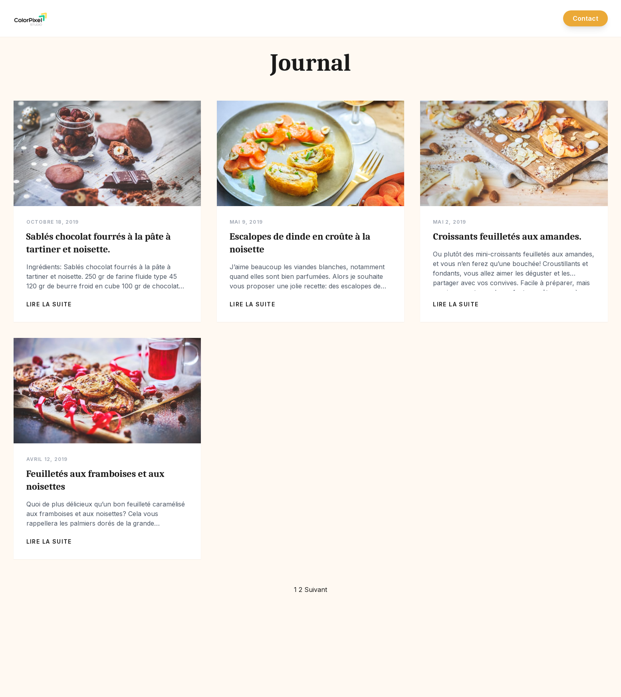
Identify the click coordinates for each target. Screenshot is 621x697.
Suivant (315, 590)
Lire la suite (49, 304)
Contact (585, 18)
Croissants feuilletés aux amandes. (507, 236)
